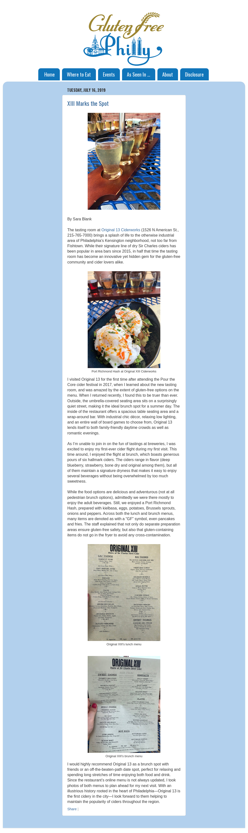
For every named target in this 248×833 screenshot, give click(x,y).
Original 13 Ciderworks (120, 230)
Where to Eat (79, 74)
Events (109, 74)
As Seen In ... (138, 74)
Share (72, 809)
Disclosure (194, 74)
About (167, 74)
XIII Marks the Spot (88, 103)
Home (49, 74)
